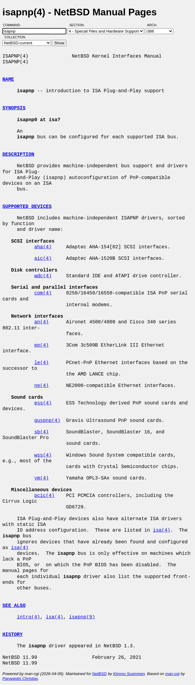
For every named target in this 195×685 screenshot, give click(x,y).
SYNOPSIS (14, 108)
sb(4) (41, 432)
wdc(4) (43, 276)
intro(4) (28, 617)
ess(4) (43, 403)
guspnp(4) (47, 420)
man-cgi (172, 673)
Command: (13, 25)
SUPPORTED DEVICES (27, 206)
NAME (8, 79)
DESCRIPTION (18, 154)
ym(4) (41, 478)
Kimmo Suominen (129, 673)
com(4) (43, 293)
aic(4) (43, 258)
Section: (78, 25)
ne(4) (41, 385)
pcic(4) (44, 495)
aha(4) (43, 247)
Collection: (15, 37)
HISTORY (12, 634)
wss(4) (43, 455)
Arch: (154, 25)
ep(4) (41, 345)
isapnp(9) (82, 617)
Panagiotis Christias (20, 678)
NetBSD (99, 673)
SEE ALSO (14, 605)
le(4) (41, 363)
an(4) (41, 322)
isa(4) (161, 530)
